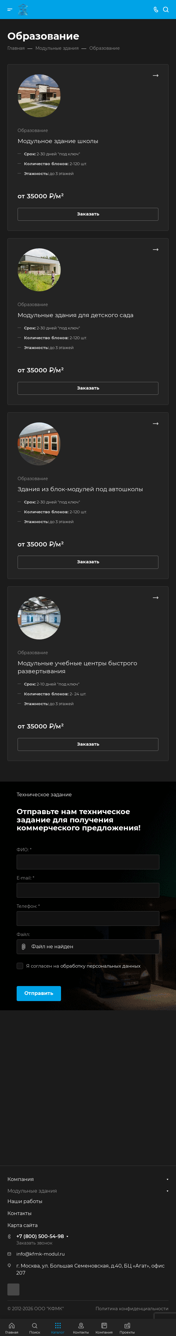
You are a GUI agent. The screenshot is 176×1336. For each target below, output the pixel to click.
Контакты (19, 1213)
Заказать (88, 214)
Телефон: (28, 906)
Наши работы (25, 1201)
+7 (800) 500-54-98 (40, 1236)
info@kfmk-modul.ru (40, 1254)
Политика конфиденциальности (132, 1308)
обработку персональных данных (100, 966)
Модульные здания (32, 1191)
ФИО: (24, 849)
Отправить (38, 993)
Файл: (23, 934)
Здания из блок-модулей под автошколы (80, 489)
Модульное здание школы (58, 141)
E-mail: (25, 878)
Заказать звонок (34, 1243)
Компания (20, 1179)
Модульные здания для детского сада (75, 315)
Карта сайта (22, 1225)
